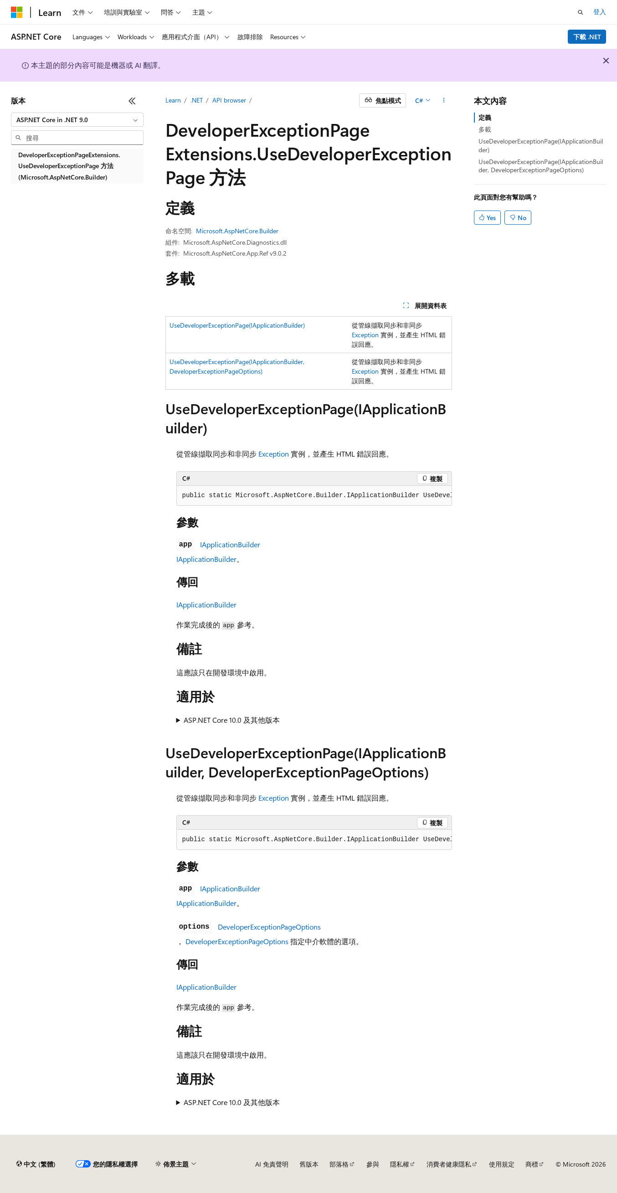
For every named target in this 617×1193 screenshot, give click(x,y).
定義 (484, 117)
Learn (173, 100)
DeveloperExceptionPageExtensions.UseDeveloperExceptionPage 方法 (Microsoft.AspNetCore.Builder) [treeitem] (69, 165)
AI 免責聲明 (271, 1164)
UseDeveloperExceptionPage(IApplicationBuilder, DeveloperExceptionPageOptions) (540, 165)
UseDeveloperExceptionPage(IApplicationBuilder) (237, 325)
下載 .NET (587, 36)
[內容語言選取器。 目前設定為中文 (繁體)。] (36, 1164)
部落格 (339, 1164)
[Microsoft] (17, 12)
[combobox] (77, 120)
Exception (365, 334)
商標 (531, 1164)
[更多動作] (444, 100)
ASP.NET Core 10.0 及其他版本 (232, 720)
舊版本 (309, 1164)
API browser (229, 100)
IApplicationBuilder (230, 544)
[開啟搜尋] (580, 12)
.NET (196, 100)
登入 (599, 11)
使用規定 (501, 1164)
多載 (484, 129)
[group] (314, 496)
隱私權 (399, 1164)
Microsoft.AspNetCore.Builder (237, 230)
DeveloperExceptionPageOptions (269, 926)
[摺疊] (132, 101)
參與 (372, 1164)
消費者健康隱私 (449, 1164)
